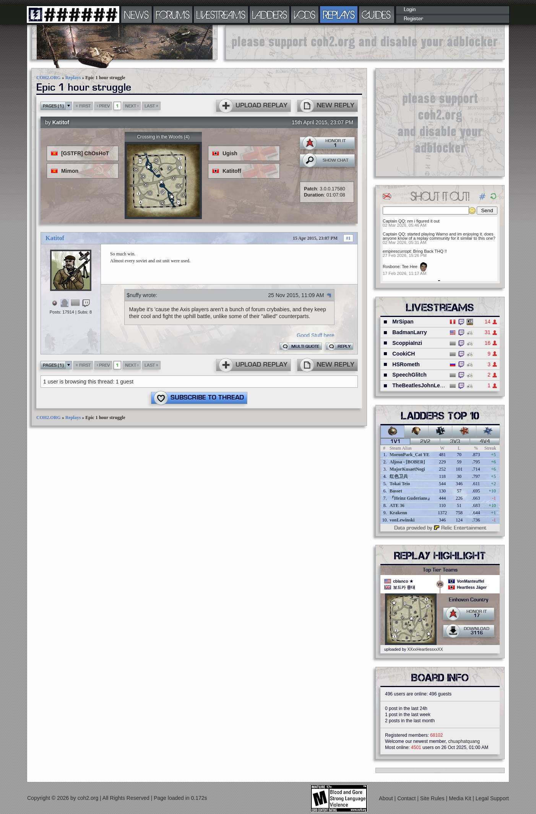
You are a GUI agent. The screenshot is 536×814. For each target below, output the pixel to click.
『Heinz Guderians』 (411, 498)
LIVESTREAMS (221, 14)
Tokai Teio (400, 483)
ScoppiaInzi (407, 343)
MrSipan (402, 321)
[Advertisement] (365, 42)
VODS (304, 14)
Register (413, 18)
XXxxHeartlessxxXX (425, 649)
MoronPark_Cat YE (409, 454)
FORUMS (173, 14)
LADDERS (269, 14)
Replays (73, 77)
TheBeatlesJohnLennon (422, 385)
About (386, 798)
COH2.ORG (48, 77)
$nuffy (134, 295)
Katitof (60, 122)
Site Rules (433, 798)
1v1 (395, 441)
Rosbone (391, 266)
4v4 (485, 441)
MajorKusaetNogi (407, 469)
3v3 (455, 441)
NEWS (136, 14)
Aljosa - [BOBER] (407, 462)
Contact (407, 798)
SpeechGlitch (409, 375)
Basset (396, 491)
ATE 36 (397, 505)
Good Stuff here (316, 335)
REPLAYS (339, 14)
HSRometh (406, 364)
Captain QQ (394, 221)
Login (410, 9)
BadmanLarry (409, 332)
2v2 (425, 441)
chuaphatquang (464, 741)
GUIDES (376, 14)
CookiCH (403, 354)
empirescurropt (397, 251)
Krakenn (398, 512)
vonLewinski (402, 520)
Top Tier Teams (440, 570)
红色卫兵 (399, 476)
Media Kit (461, 798)
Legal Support (492, 798)
